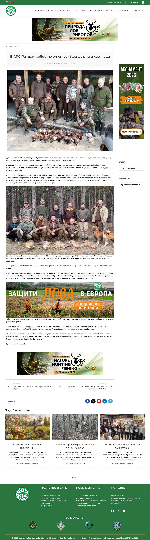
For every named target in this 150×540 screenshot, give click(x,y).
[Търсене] (143, 10)
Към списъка (60, 386)
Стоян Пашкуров (56, 63)
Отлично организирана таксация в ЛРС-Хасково (75, 446)
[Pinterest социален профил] (99, 401)
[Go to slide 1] (72, 477)
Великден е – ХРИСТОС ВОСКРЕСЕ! (27, 446)
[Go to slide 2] (75, 477)
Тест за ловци (132, 2)
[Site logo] (10, 11)
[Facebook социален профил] (87, 401)
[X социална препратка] (93, 401)
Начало (9, 46)
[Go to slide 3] (77, 477)
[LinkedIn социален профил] (104, 401)
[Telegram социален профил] (110, 401)
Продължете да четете (27, 463)
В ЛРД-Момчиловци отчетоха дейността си (122, 446)
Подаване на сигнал (114, 2)
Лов (16, 46)
